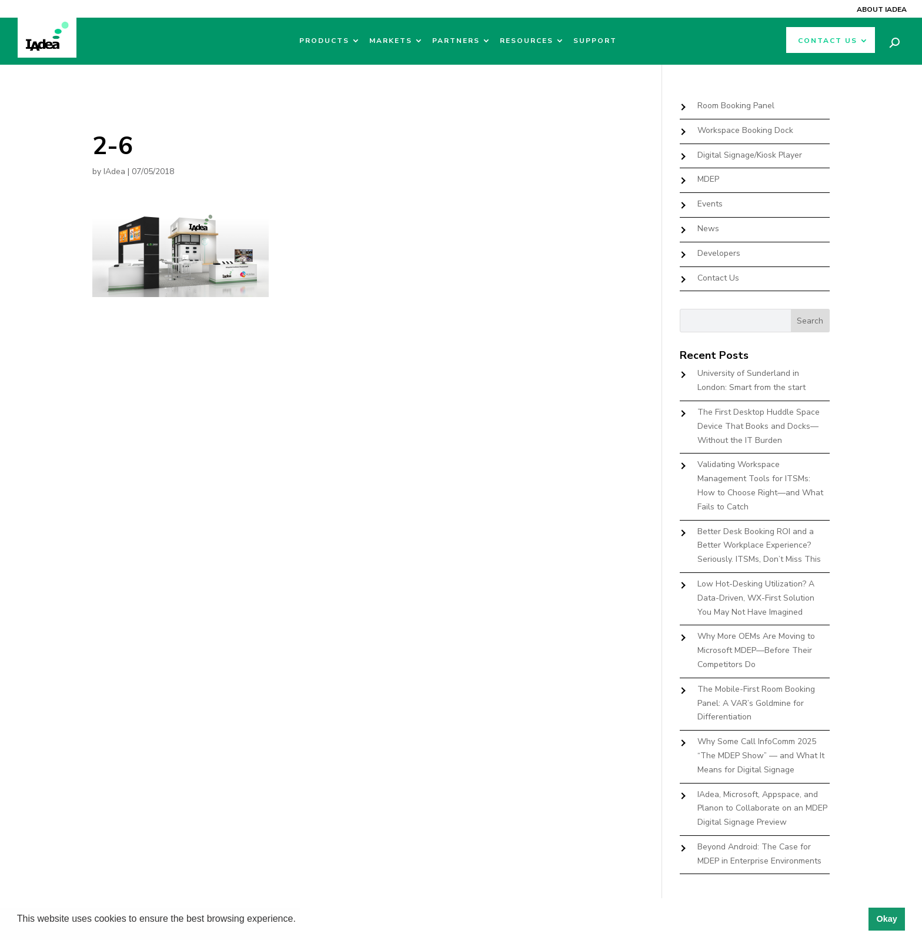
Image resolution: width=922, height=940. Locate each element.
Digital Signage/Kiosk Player (749, 155)
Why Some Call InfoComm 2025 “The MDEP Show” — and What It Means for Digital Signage (760, 755)
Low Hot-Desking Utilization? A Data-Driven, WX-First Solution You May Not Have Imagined (755, 598)
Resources (526, 40)
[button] (300, 920)
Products (324, 40)
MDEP (708, 179)
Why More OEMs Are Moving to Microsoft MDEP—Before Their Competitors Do (756, 650)
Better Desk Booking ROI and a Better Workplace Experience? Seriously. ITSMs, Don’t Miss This (759, 545)
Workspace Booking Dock (745, 130)
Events (710, 203)
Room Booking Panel (735, 105)
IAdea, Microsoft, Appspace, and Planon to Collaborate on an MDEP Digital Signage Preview (762, 808)
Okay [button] (886, 919)
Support (595, 40)
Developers (718, 253)
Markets (390, 40)
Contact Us (827, 40)
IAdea (114, 171)
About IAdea (882, 9)
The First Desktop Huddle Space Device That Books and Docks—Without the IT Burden (758, 426)
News (708, 228)
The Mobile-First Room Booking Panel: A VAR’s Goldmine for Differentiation (756, 703)
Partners (456, 40)
